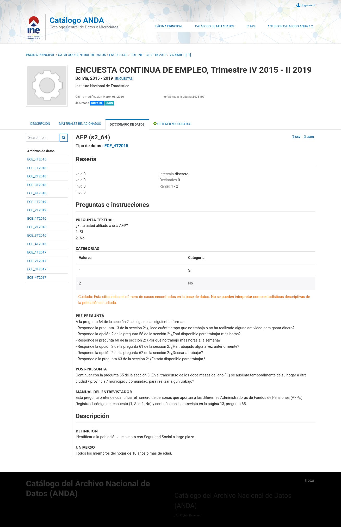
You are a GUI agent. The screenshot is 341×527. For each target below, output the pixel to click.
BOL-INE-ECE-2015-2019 (148, 55)
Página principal (40, 55)
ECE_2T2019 (36, 210)
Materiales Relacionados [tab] (80, 124)
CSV (296, 137)
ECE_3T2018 (36, 185)
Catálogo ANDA (76, 20)
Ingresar (304, 5)
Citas (251, 26)
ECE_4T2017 (36, 278)
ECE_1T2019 (36, 202)
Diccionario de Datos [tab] (127, 124)
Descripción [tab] (40, 124)
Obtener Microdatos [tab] (172, 123)
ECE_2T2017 (36, 261)
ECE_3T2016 (36, 235)
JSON (309, 137)
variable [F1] (180, 55)
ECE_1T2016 (36, 218)
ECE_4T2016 (36, 244)
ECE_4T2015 (36, 159)
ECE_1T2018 (36, 168)
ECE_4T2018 (36, 193)
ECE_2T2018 (36, 176)
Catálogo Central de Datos (82, 55)
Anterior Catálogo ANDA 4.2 (290, 26)
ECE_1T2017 (36, 252)
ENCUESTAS (118, 55)
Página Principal (168, 26)
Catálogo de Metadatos (214, 26)
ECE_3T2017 (36, 269)
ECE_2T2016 (36, 227)
